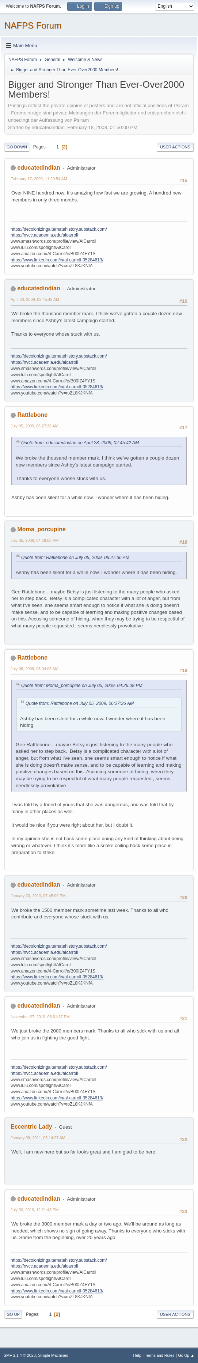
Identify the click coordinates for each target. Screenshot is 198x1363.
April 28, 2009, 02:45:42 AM (35, 299)
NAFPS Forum (32, 25)
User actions (175, 147)
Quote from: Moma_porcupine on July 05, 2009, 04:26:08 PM (81, 685)
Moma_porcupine (41, 529)
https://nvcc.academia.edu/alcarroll (44, 235)
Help (137, 1355)
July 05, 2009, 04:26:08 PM (34, 540)
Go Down (17, 147)
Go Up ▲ (186, 1355)
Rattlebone (32, 415)
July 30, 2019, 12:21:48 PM (34, 1210)
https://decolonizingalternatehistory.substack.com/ (59, 229)
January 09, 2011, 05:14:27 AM (38, 1138)
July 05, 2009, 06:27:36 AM (34, 426)
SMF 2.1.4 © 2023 (20, 1355)
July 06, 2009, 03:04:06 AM (34, 669)
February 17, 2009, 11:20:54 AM (39, 179)
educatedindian (38, 168)
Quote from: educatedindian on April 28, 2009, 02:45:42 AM (80, 442)
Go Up (13, 1314)
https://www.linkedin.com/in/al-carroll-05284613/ (57, 260)
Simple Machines (53, 1355)
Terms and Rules (160, 1355)
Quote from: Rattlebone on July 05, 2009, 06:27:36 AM (75, 557)
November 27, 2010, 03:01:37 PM (40, 1017)
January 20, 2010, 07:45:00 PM (38, 896)
